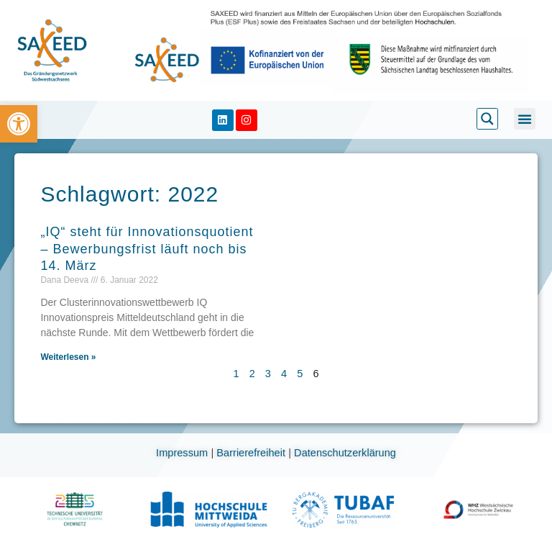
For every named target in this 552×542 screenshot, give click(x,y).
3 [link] (268, 373)
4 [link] (284, 373)
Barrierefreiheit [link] (252, 453)
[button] (524, 119)
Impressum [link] (183, 453)
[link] (18, 124)
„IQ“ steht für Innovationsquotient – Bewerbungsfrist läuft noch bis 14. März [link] (146, 249)
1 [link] (236, 373)
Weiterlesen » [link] (68, 357)
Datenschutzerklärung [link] (345, 453)
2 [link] (252, 373)
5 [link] (300, 373)
